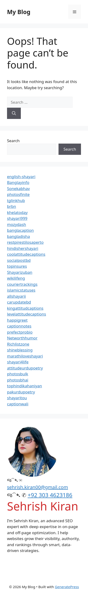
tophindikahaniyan (24, 385)
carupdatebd (19, 302)
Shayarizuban (19, 272)
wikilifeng (16, 278)
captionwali (17, 404)
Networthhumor (22, 338)
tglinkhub (16, 200)
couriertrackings (22, 284)
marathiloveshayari (25, 356)
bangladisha (18, 236)
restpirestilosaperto (25, 242)
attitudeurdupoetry (25, 368)
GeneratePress (67, 586)
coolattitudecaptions (26, 254)
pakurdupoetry (21, 392)
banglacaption (20, 230)
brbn (11, 206)
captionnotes (19, 326)
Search (13, 140)
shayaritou (17, 397)
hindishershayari (22, 248)
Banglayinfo (18, 182)
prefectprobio (20, 332)
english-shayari (21, 176)
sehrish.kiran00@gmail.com (37, 487)
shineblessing (20, 350)
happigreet (17, 320)
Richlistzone (18, 344)
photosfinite (18, 194)
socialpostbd (19, 260)
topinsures (17, 266)
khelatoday (17, 212)
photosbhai (17, 380)
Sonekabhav (18, 188)
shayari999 (17, 218)
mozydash (16, 224)
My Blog (18, 12)
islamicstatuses (21, 290)
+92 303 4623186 (50, 495)
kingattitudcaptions (25, 308)
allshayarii (16, 296)
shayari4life (18, 362)
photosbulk (17, 374)
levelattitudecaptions (26, 314)
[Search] (14, 113)
